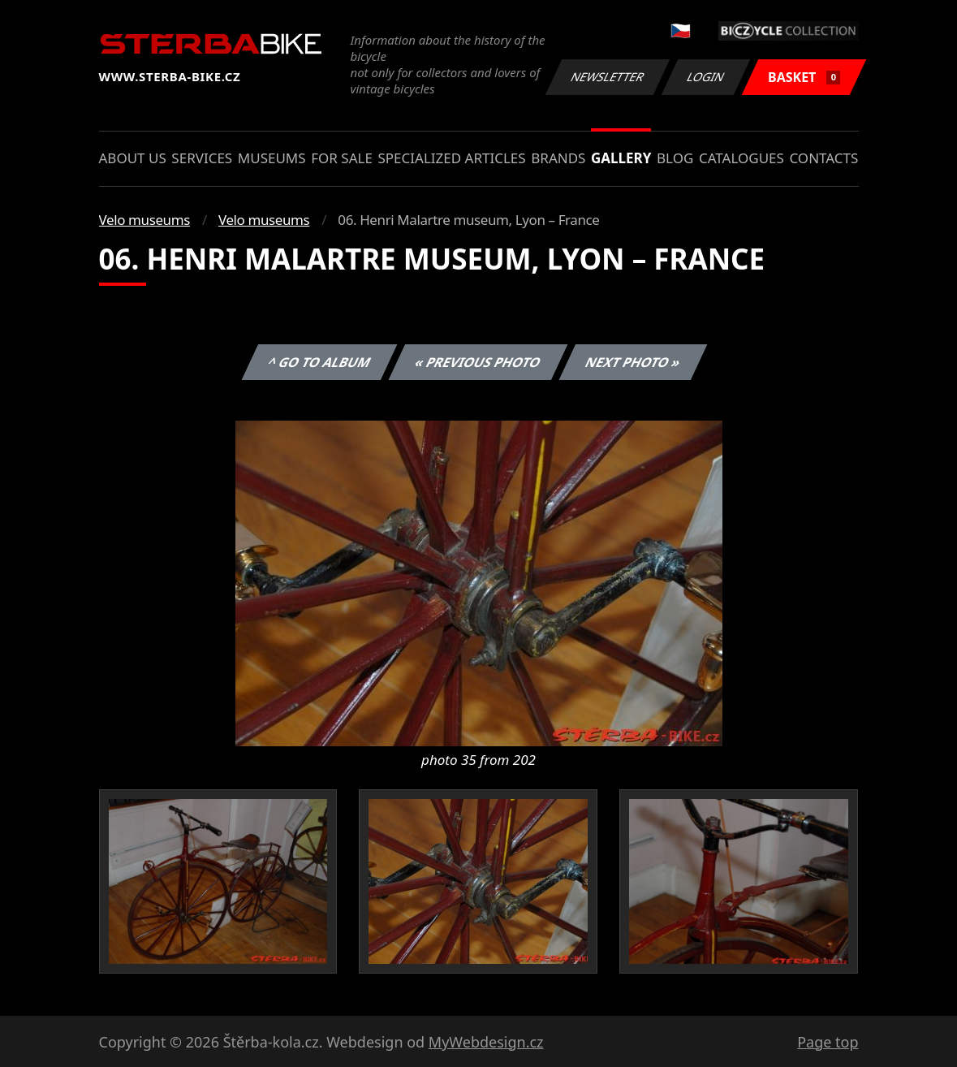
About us (132, 158)
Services (201, 158)
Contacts (823, 158)
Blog (675, 158)
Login (706, 76)
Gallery (621, 158)
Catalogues (741, 158)
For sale (342, 158)
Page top (827, 1042)
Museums (272, 158)
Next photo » (633, 362)
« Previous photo (478, 362)
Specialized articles (451, 158)
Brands (558, 158)
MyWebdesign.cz (486, 1042)
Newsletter (608, 76)
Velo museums (144, 219)
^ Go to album (320, 362)
